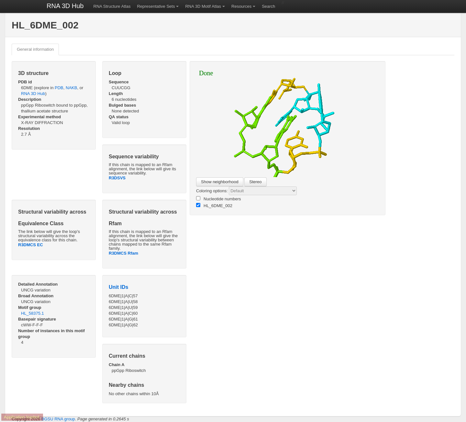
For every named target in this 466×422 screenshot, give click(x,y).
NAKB (71, 87)
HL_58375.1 (32, 313)
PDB (59, 87)
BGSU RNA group (58, 419)
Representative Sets (156, 6)
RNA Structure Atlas (112, 6)
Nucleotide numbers (218, 198)
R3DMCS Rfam (123, 253)
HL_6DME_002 (214, 205)
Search (268, 6)
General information (35, 49)
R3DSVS (117, 177)
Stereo (255, 181)
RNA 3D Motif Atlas (203, 6)
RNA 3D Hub (65, 5)
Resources (241, 6)
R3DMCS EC (30, 244)
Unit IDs (118, 287)
